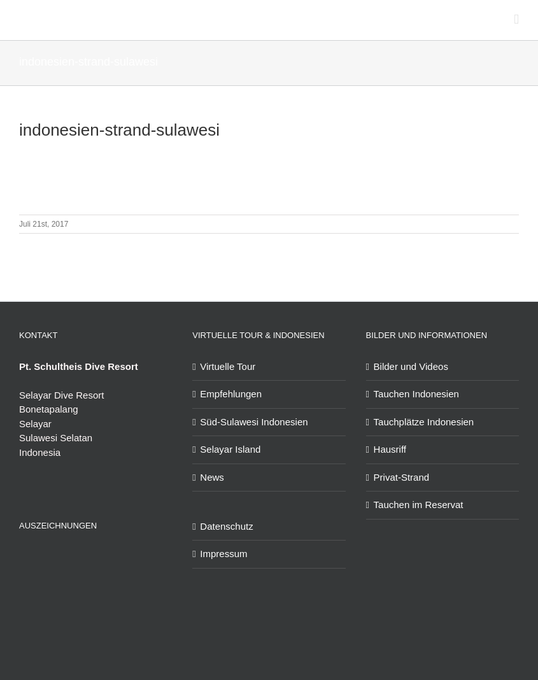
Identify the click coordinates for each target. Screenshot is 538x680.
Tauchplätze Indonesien (424, 421)
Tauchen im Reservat (419, 504)
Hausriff (390, 449)
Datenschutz (226, 526)
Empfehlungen (231, 393)
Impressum (223, 553)
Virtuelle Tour (227, 366)
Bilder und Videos (411, 366)
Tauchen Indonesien (416, 393)
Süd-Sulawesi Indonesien (254, 421)
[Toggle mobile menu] (516, 19)
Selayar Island (230, 449)
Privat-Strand (402, 477)
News (212, 477)
